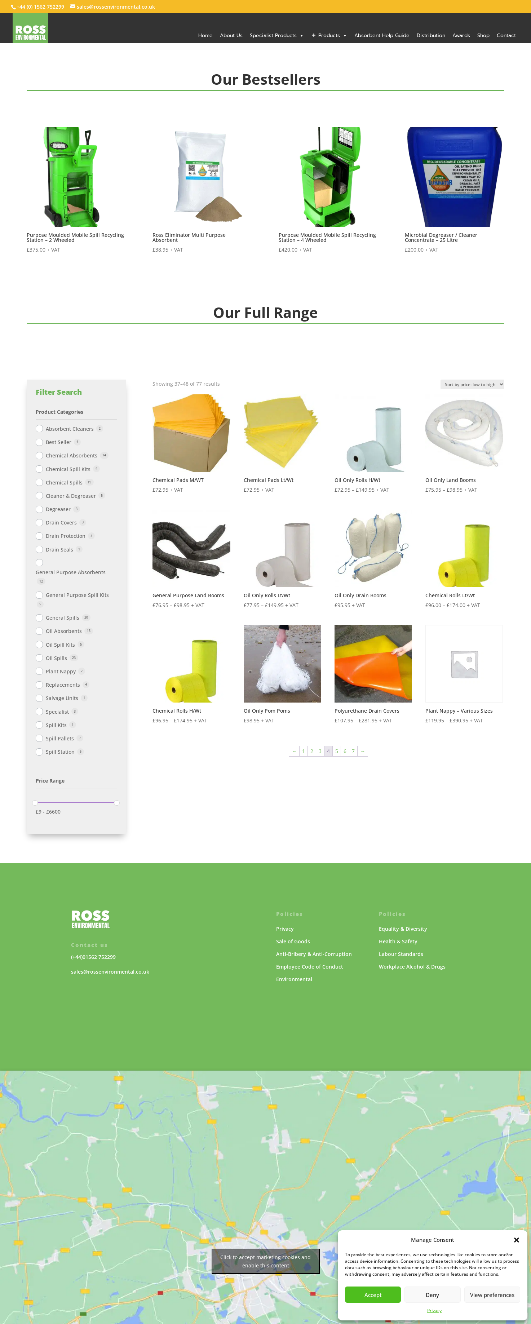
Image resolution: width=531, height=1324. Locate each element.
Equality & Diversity (403, 928)
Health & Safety (398, 941)
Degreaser (58, 509)
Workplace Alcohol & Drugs (412, 966)
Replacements (63, 684)
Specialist (57, 711)
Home (205, 35)
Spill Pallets (60, 738)
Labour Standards (401, 954)
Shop (483, 35)
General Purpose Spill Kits (77, 595)
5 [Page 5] (336, 751)
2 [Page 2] (311, 751)
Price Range (50, 780)
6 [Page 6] (345, 751)
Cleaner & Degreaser (71, 495)
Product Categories (59, 411)
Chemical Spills (64, 482)
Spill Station (60, 751)
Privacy (434, 1310)
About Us (231, 35)
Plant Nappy (61, 671)
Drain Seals (59, 549)
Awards (461, 35)
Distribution (431, 35)
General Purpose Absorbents (71, 572)
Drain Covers (61, 522)
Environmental (294, 979)
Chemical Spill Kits (68, 469)
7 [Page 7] (353, 751)
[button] (516, 1240)
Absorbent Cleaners (70, 428)
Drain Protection (65, 535)
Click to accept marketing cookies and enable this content (265, 1261)
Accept (373, 1294)
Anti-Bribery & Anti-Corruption (314, 954)
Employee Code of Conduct (309, 966)
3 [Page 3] (320, 751)
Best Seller (58, 442)
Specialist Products (277, 35)
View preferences (492, 1294)
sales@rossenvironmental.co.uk (110, 971)
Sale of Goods (293, 941)
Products (332, 35)
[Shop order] (472, 384)
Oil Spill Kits (60, 644)
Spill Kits (56, 725)
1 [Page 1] (303, 751)
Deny (432, 1294)
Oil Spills (56, 658)
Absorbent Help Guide (382, 35)
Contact (506, 35)
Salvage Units (62, 698)
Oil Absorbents (64, 631)
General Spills (62, 617)
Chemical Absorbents (71, 455)
